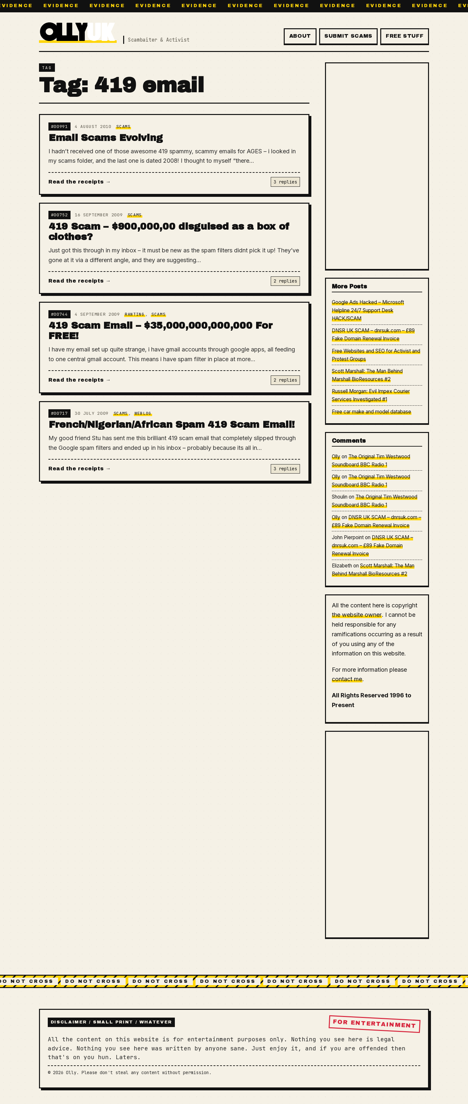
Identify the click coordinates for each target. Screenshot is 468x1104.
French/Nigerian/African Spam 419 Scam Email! (172, 424)
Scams (123, 126)
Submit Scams (348, 36)
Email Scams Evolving (106, 138)
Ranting (135, 314)
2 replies (285, 281)
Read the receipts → (79, 181)
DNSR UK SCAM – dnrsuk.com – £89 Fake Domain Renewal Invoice (372, 545)
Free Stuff (404, 36)
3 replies (285, 182)
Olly (336, 456)
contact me (347, 679)
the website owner (357, 614)
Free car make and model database (371, 412)
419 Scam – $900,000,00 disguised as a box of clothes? (169, 231)
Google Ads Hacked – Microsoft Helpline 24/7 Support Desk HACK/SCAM (368, 310)
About (300, 36)
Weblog (143, 413)
